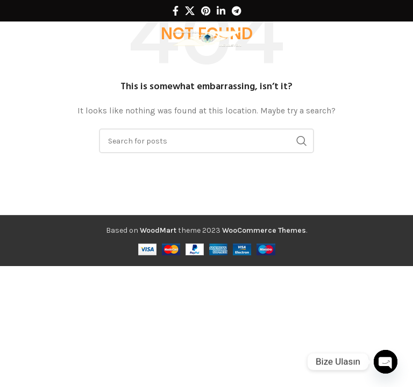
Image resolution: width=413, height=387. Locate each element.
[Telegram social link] (236, 11)
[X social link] (190, 11)
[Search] (399, 37)
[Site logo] (206, 36)
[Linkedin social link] (221, 11)
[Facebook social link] (175, 11)
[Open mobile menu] (25, 37)
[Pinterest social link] (205, 11)
